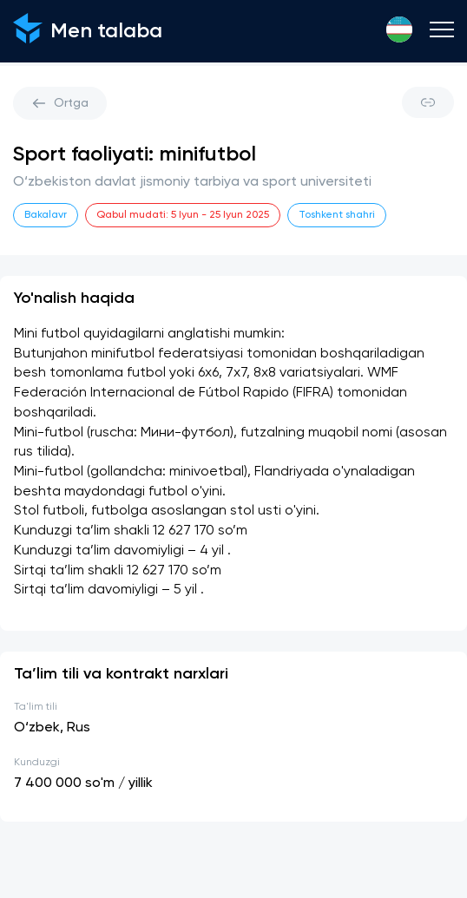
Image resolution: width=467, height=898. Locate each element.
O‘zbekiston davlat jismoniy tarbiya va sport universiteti (192, 182)
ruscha (112, 433)
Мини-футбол (185, 433)
